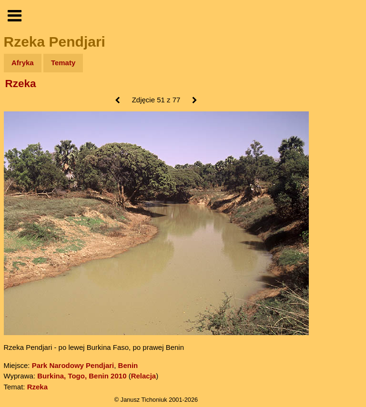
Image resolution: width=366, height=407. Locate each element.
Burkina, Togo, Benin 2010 (81, 376)
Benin (128, 365)
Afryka (22, 63)
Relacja (143, 376)
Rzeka (20, 83)
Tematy (63, 63)
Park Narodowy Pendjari (73, 365)
